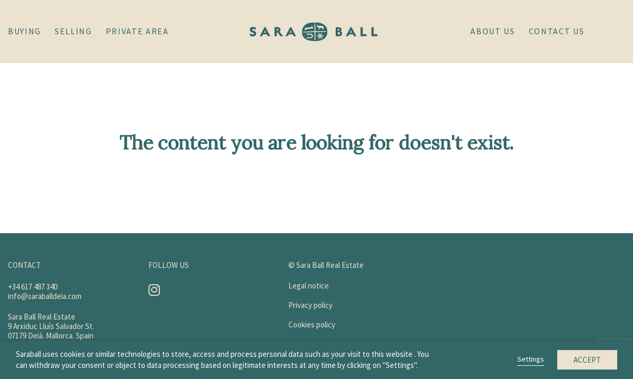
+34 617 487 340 (32, 287)
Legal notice (308, 286)
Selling (73, 31)
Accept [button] (587, 360)
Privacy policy (310, 305)
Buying (24, 31)
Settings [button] (530, 359)
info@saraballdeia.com (45, 296)
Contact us (557, 31)
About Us (492, 31)
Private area (137, 31)
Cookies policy (311, 325)
